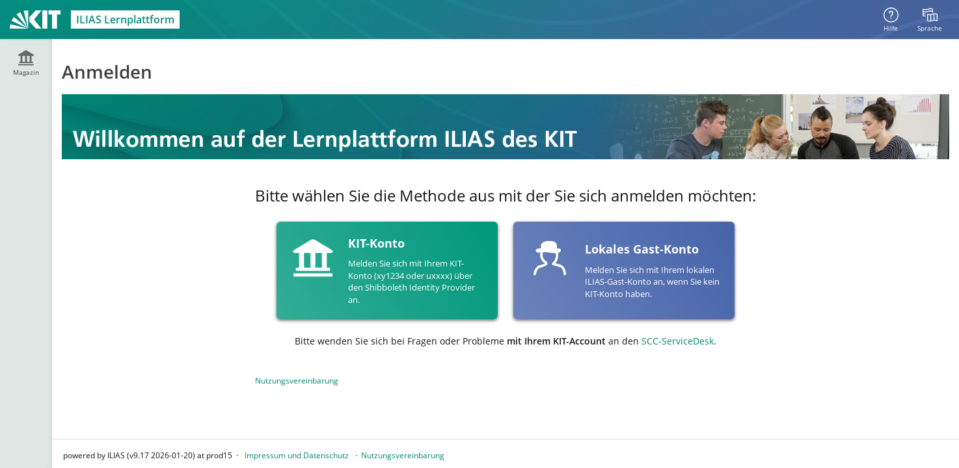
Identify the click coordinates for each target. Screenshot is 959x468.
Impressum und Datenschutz (297, 455)
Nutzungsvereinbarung (296, 380)
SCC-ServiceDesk (678, 341)
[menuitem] (929, 19)
